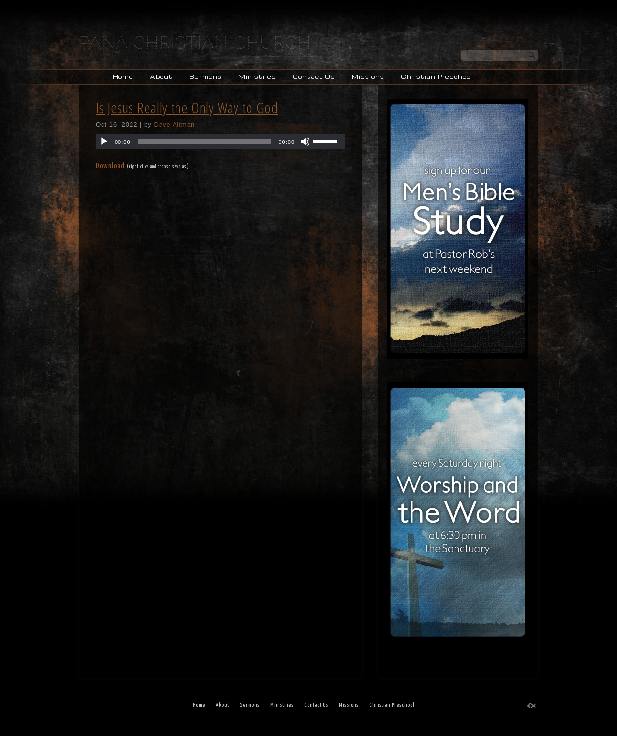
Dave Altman (174, 124)
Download (110, 166)
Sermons (205, 76)
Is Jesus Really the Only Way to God (187, 107)
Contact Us (314, 76)
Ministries (257, 76)
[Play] (104, 141)
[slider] (204, 141)
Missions (368, 76)
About (161, 76)
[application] (220, 141)
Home (123, 76)
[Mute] (305, 141)
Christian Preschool (436, 76)
